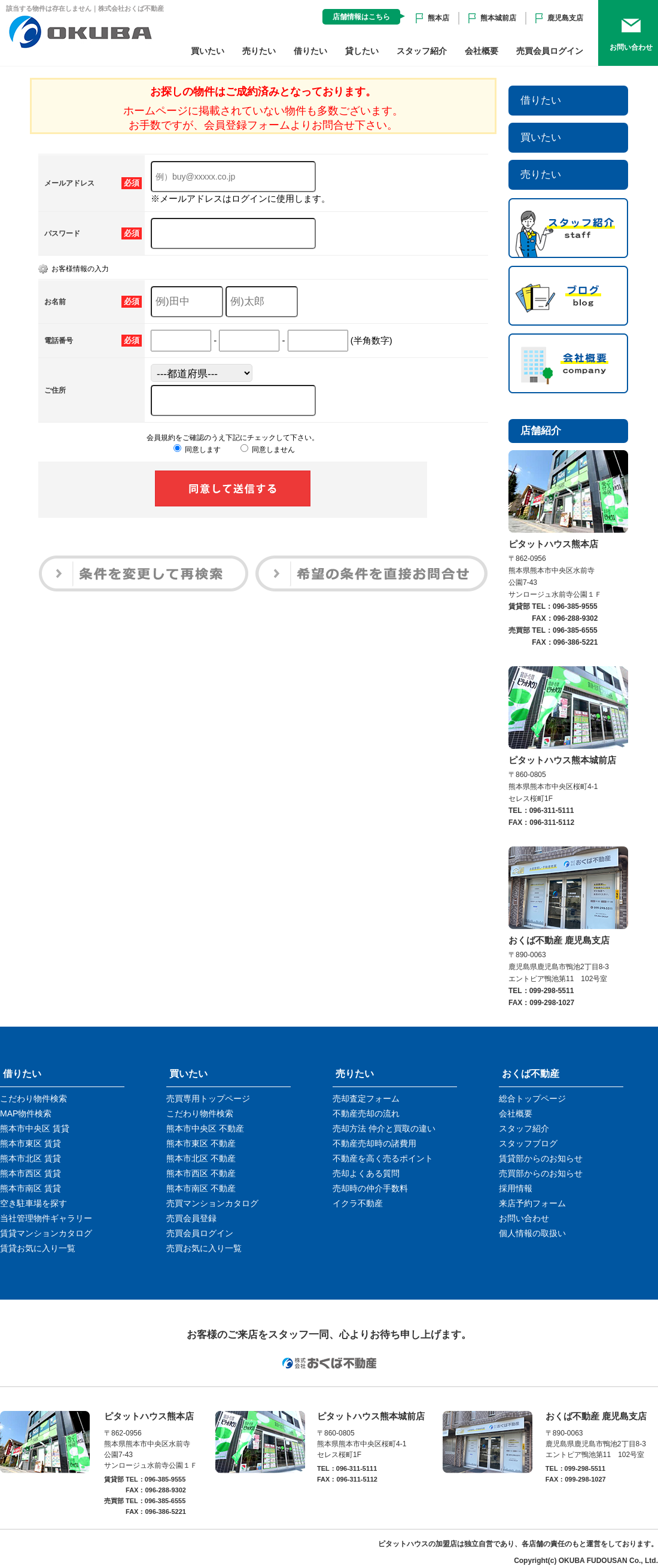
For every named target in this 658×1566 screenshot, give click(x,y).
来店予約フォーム (532, 1203)
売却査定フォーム (366, 1098)
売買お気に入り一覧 (204, 1248)
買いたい (207, 51)
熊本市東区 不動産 (201, 1143)
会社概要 (481, 51)
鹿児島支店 (565, 18)
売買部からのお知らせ (541, 1173)
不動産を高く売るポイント (383, 1158)
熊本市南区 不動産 (201, 1188)
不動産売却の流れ (366, 1113)
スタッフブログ (528, 1143)
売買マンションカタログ (212, 1203)
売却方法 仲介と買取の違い (384, 1128)
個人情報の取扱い (532, 1233)
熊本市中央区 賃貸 (34, 1128)
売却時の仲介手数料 (370, 1188)
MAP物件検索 (25, 1113)
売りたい (259, 51)
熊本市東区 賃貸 (30, 1143)
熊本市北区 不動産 (201, 1158)
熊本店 (438, 18)
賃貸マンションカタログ (46, 1233)
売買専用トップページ (208, 1098)
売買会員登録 (191, 1218)
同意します (197, 449)
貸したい (362, 51)
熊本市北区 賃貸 (30, 1158)
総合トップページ (532, 1098)
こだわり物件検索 (33, 1098)
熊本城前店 (498, 18)
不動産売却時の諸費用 (374, 1143)
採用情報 (515, 1188)
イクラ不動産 (358, 1203)
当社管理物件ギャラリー (46, 1218)
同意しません (267, 449)
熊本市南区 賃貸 (30, 1188)
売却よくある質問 (366, 1173)
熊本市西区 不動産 (201, 1173)
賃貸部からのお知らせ (541, 1158)
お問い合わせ (524, 1218)
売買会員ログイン (549, 51)
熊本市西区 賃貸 (30, 1173)
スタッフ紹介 (422, 51)
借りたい (310, 51)
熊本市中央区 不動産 (205, 1128)
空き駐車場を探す (33, 1203)
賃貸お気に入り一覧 (37, 1248)
